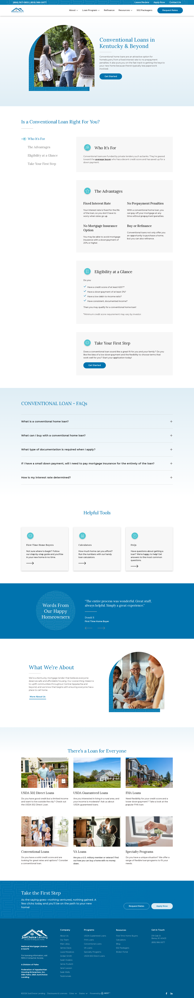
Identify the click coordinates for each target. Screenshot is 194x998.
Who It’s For (36, 139)
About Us (64, 936)
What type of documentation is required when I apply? (97, 449)
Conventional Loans (92, 944)
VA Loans (88, 948)
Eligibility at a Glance (43, 155)
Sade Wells (65, 972)
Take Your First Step (42, 164)
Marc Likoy (65, 944)
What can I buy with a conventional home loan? (97, 435)
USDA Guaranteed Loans (95, 936)
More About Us (37, 696)
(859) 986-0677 (38, 2)
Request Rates (170, 10)
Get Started (111, 76)
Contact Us (175, 2)
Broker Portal (122, 952)
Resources (126, 10)
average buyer (103, 159)
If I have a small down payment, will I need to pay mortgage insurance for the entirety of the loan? (97, 463)
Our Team (64, 940)
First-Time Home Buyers (127, 936)
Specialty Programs (92, 952)
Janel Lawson (66, 968)
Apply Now (159, 2)
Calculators (121, 940)
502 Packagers (144, 10)
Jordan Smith (66, 956)
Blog (118, 944)
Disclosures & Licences (57, 993)
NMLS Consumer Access (32, 958)
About (73, 10)
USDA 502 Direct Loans (94, 956)
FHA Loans (89, 940)
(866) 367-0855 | (21, 2)
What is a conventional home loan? (97, 421)
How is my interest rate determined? (97, 477)
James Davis (65, 948)
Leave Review (142, 2)
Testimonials (65, 976)
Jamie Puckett (66, 964)
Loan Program (91, 10)
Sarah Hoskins (66, 960)
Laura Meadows (67, 952)
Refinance (109, 10)
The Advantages (39, 147)
